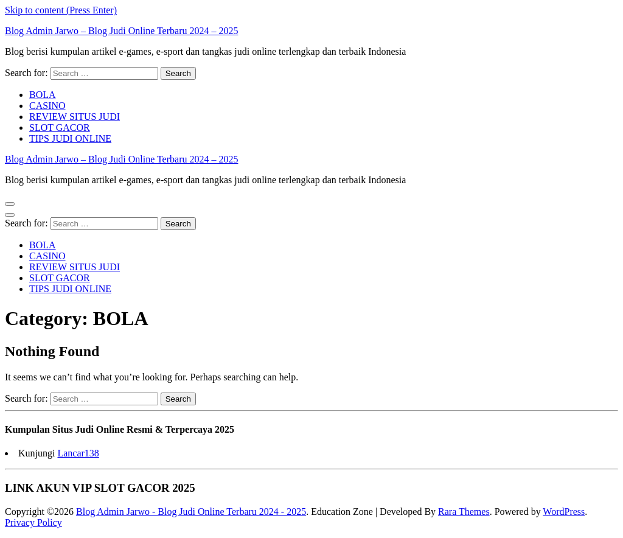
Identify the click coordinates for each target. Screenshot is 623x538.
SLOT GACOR (59, 127)
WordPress (564, 511)
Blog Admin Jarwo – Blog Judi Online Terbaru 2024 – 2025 (121, 31)
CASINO (47, 105)
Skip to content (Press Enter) (61, 10)
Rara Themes (464, 511)
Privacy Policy (33, 522)
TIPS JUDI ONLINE (70, 138)
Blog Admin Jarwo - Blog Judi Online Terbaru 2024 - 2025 (191, 511)
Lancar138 (78, 453)
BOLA (42, 94)
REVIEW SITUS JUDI (74, 116)
